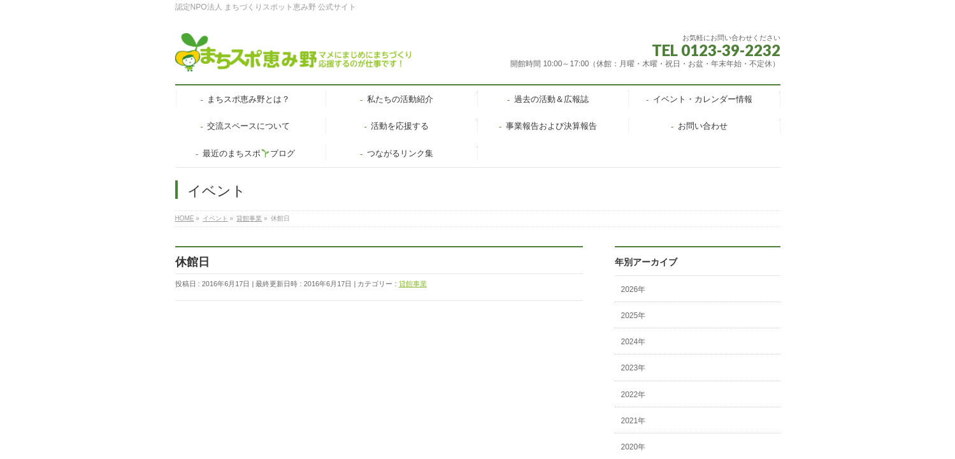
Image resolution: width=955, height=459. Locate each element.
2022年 (633, 394)
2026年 (633, 289)
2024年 (633, 341)
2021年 (633, 420)
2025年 (633, 315)
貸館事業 (413, 284)
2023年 (633, 367)
